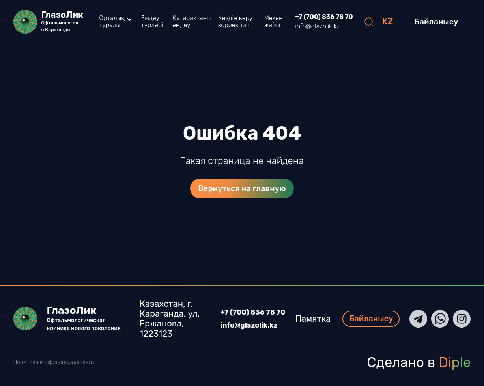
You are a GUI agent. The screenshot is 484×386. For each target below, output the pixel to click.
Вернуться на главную (242, 188)
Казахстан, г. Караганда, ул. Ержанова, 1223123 (166, 319)
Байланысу (436, 21)
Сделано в (419, 362)
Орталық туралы (111, 22)
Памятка (317, 319)
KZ (387, 21)
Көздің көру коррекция (235, 21)
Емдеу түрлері (152, 21)
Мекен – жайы (276, 21)
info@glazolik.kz (317, 26)
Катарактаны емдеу (191, 21)
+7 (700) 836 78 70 (324, 17)
